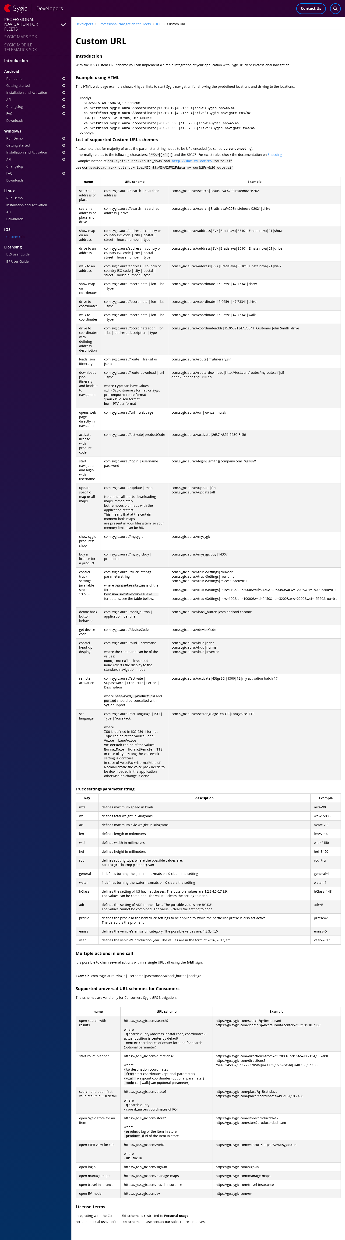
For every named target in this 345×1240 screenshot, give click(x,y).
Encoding (275, 154)
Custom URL (15, 236)
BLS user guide (18, 254)
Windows (12, 131)
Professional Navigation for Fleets (125, 24)
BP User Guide (17, 261)
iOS (7, 229)
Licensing (13, 247)
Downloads (15, 120)
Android (11, 71)
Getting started (35, 85)
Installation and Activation (35, 92)
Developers (84, 24)
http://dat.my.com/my (192, 160)
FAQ (35, 113)
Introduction (16, 60)
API (35, 99)
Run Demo (35, 138)
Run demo (35, 78)
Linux (9, 190)
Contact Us (311, 8)
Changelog (35, 106)
